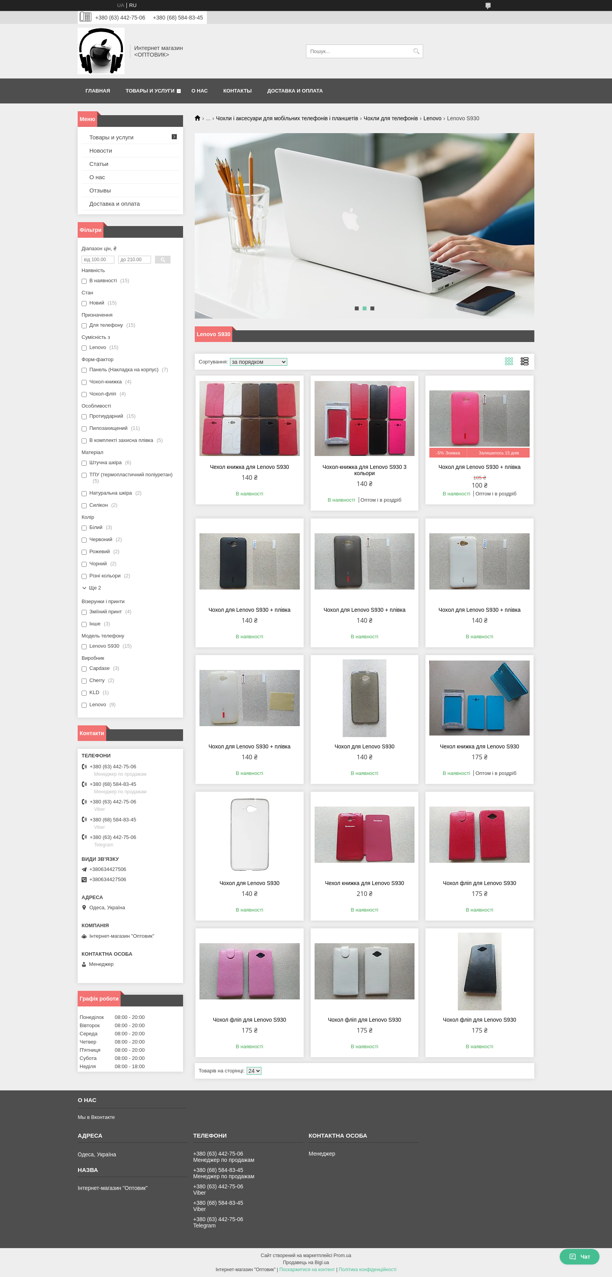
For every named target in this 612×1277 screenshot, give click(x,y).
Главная (97, 91)
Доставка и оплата (295, 91)
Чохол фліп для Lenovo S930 (479, 883)
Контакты (237, 91)
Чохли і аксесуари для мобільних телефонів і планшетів (287, 118)
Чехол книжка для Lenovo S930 (249, 467)
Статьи (99, 163)
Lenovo (432, 118)
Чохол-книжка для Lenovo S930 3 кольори (364, 470)
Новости (100, 150)
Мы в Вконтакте (96, 1117)
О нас (200, 91)
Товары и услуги (150, 91)
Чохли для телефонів (391, 118)
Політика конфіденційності (368, 1269)
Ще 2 (95, 588)
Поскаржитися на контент (307, 1269)
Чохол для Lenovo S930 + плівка (480, 467)
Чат (579, 1256)
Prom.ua (342, 1255)
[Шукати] (416, 51)
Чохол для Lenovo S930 (364, 746)
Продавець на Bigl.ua (306, 1262)
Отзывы (100, 190)
